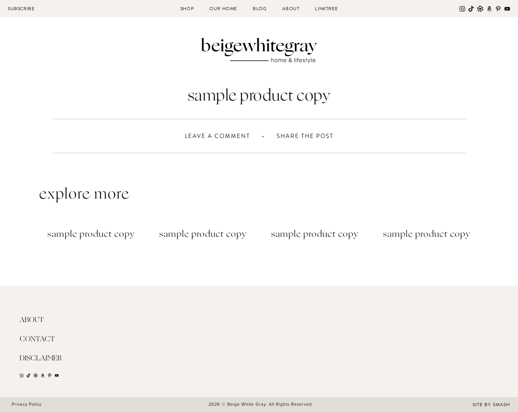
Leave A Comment (217, 136)
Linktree (326, 8)
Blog (259, 8)
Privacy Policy (26, 404)
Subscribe (21, 8)
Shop (187, 8)
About (290, 8)
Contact (37, 339)
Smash (501, 404)
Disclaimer (41, 358)
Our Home (223, 8)
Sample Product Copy (91, 235)
